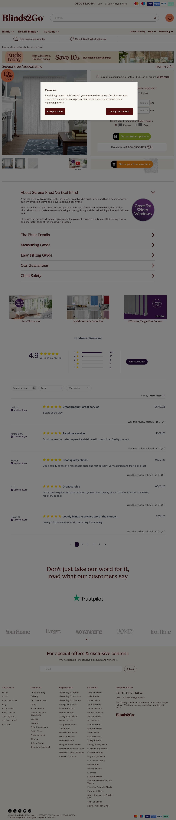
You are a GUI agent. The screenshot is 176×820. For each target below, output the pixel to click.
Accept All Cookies (119, 111)
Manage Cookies (55, 111)
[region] (89, 101)
